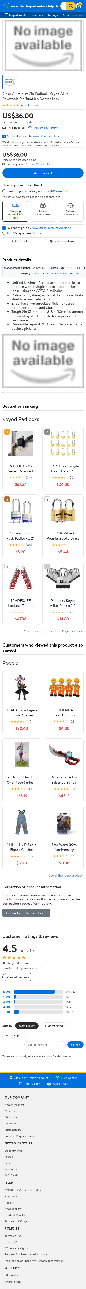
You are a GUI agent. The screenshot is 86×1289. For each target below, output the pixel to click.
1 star (8, 1011)
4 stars (7, 996)
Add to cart (43, 172)
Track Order (29, 1084)
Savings (53, 15)
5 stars (7, 991)
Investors (10, 1123)
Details (36, 233)
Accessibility (13, 1209)
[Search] (71, 6)
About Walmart (14, 1105)
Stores (9, 1157)
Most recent (27, 1026)
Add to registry (62, 241)
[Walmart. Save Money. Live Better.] (30, 6)
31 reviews (32, 105)
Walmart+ (11, 1169)
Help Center (66, 1078)
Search (75, 1044)
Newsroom (12, 1117)
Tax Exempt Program (18, 1221)
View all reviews (18, 977)
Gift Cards (11, 1175)
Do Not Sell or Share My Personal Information (34, 1261)
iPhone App (12, 1275)
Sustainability (13, 1130)
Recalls (9, 1202)
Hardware (76, 273)
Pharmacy (11, 1196)
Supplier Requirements (19, 1136)
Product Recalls (15, 1215)
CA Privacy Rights (16, 1248)
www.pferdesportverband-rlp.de (53, 136)
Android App (13, 1281)
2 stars (7, 1006)
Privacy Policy (14, 1242)
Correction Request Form (26, 912)
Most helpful (14, 1035)
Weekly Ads (57, 1084)
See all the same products (66, 875)
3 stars (7, 1001)
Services (37, 15)
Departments (15, 15)
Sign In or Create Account (28, 1078)
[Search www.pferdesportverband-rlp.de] (63, 6)
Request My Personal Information (26, 1254)
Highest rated (54, 1026)
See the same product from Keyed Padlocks (54, 631)
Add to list (21, 241)
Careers (10, 1111)
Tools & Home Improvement (50, 273)
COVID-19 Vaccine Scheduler (24, 1190)
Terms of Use (13, 1236)
